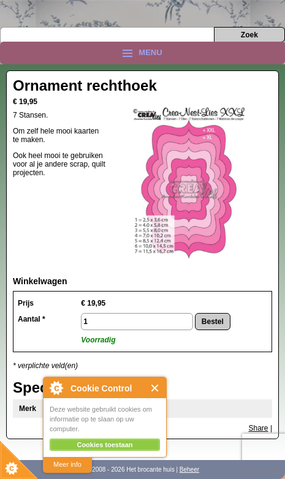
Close (155, 388)
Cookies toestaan (104, 444)
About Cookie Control (56, 387)
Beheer (189, 469)
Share (258, 428)
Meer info (67, 464)
